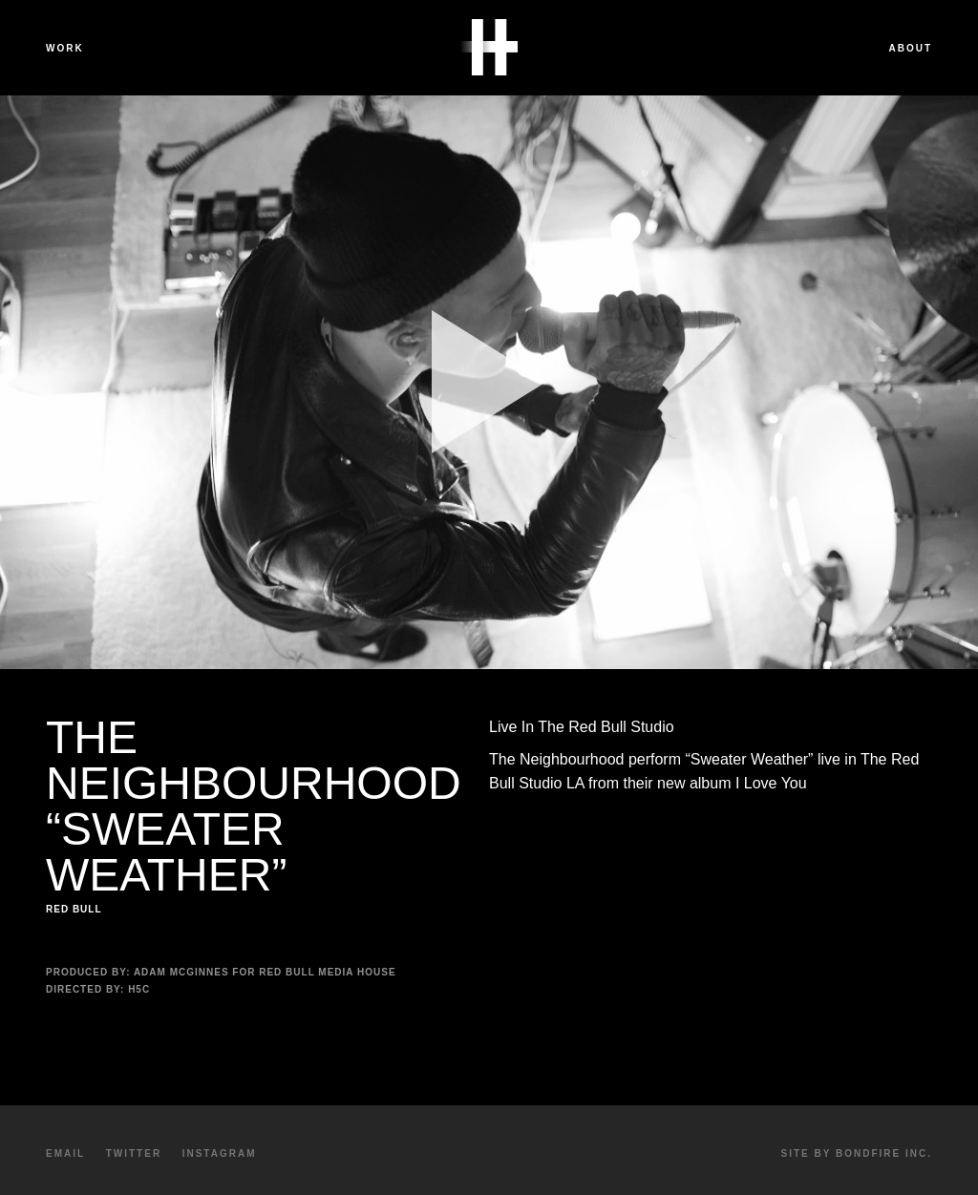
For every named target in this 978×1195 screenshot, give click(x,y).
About (910, 48)
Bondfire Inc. (884, 1153)
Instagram (219, 1153)
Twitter (133, 1153)
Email (65, 1153)
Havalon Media (489, 47)
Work (65, 48)
